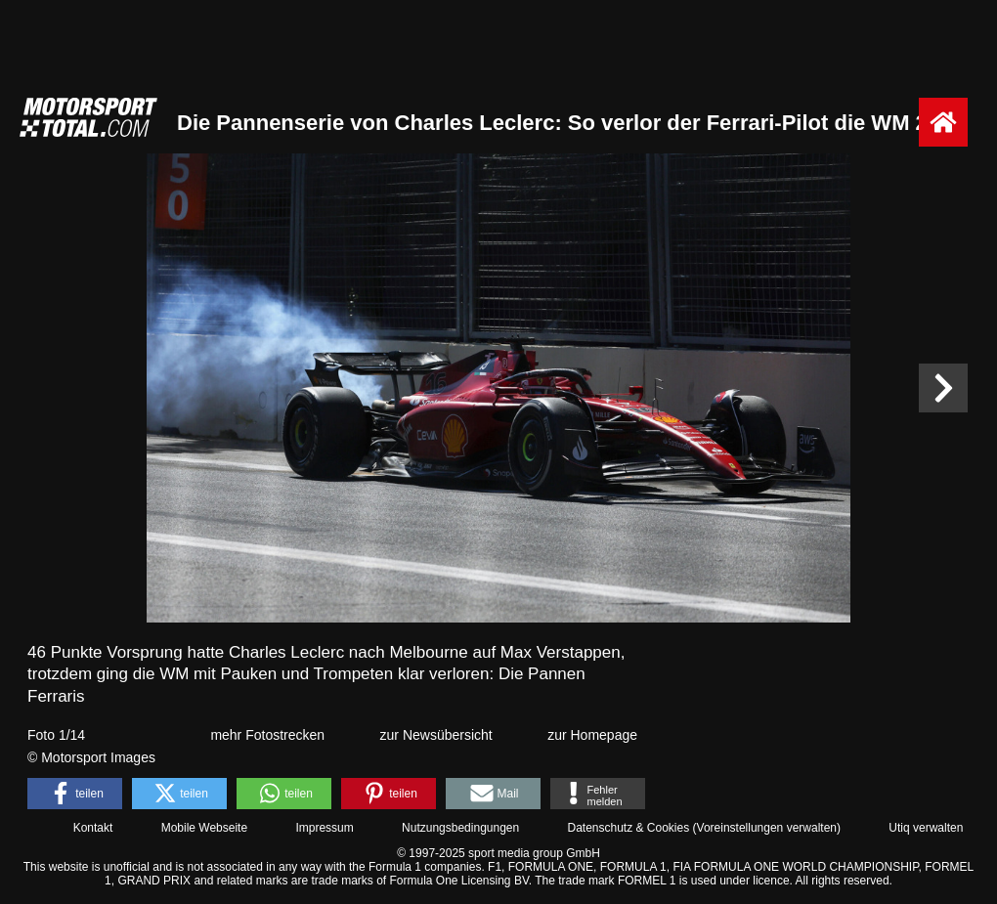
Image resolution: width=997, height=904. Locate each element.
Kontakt (93, 828)
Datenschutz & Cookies (628, 828)
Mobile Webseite (204, 828)
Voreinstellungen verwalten (767, 828)
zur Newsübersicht (436, 735)
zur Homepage (592, 735)
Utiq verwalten (926, 828)
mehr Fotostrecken (267, 735)
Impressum (324, 828)
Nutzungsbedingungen (460, 828)
